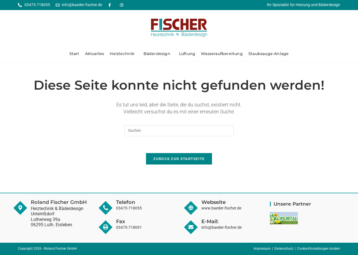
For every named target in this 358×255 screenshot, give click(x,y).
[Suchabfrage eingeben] (179, 130)
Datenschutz (283, 249)
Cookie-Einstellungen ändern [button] (318, 249)
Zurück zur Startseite (178, 159)
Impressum (262, 249)
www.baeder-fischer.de (221, 208)
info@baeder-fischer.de (221, 227)
